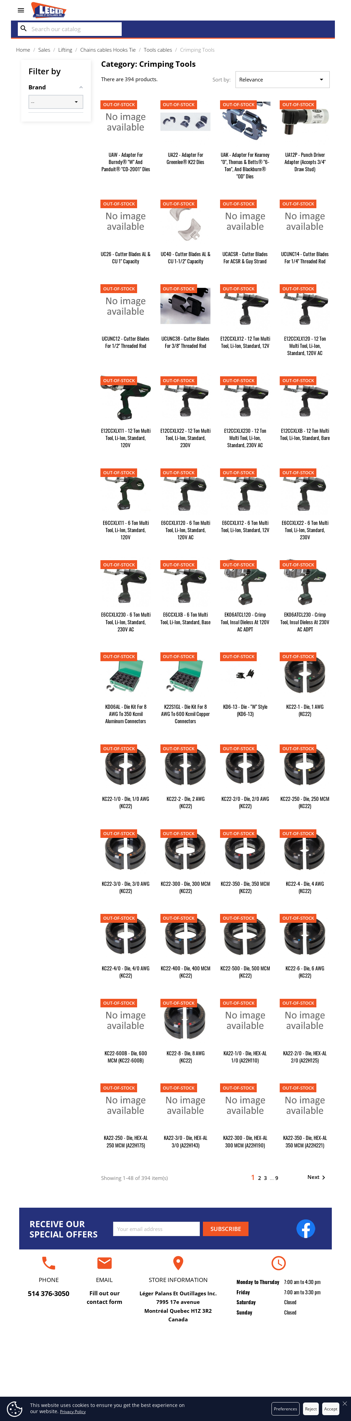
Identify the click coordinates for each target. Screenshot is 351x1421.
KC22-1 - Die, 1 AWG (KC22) (305, 710)
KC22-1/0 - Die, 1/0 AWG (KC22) (125, 802)
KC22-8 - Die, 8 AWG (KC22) (186, 1056)
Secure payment (176, 1385)
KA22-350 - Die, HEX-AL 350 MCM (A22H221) (305, 1141)
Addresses (279, 1385)
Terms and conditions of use (175, 1364)
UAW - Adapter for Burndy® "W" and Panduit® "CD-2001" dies (125, 162)
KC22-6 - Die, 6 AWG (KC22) (305, 971)
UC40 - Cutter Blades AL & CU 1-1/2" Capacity (185, 257)
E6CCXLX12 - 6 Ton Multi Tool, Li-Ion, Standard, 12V (245, 526)
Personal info (279, 1354)
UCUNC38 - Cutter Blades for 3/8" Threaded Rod (185, 342)
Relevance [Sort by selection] (282, 79)
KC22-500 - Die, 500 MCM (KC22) (245, 971)
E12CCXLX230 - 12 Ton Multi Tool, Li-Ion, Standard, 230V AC (245, 438)
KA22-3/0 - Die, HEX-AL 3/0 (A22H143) (185, 1141)
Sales (71, 1375)
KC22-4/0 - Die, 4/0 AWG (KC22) (125, 971)
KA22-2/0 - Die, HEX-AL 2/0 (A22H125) (305, 1056)
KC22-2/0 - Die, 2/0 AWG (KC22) (245, 802)
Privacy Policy (73, 1411)
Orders (279, 1364)
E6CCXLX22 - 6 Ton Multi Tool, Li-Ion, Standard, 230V (305, 530)
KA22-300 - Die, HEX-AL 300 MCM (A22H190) (245, 1141)
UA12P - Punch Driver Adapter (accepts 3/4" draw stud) (305, 162)
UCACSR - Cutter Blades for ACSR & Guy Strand (245, 257)
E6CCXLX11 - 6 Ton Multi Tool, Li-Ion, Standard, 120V (126, 530)
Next (317, 1177)
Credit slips (280, 1375)
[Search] (70, 29)
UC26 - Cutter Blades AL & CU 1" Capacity (125, 257)
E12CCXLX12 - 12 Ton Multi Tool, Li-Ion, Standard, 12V (245, 342)
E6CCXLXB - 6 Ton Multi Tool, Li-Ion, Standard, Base (185, 618)
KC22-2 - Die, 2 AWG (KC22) (186, 802)
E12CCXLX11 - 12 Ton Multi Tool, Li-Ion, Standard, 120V (125, 438)
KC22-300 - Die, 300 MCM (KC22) (185, 887)
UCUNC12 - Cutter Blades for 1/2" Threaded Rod (125, 342)
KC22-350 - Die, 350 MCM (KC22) (245, 887)
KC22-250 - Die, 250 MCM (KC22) (304, 802)
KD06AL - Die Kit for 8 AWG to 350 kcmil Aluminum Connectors (125, 714)
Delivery (175, 1354)
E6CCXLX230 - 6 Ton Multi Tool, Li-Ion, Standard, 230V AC (125, 621)
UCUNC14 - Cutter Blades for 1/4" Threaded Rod (305, 257)
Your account (279, 1341)
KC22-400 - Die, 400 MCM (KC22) (185, 971)
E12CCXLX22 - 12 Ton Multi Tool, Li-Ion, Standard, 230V (185, 438)
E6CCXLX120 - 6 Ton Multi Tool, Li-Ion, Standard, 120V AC (185, 530)
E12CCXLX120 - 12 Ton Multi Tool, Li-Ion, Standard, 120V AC (305, 345)
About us (175, 1375)
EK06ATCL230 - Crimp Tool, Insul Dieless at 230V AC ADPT (304, 621)
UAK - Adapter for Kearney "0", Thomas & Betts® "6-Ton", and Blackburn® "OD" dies (245, 165)
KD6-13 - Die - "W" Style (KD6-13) (245, 710)
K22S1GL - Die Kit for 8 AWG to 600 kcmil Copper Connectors (185, 714)
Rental (71, 1364)
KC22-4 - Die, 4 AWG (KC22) (305, 887)
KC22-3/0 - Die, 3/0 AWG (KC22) (125, 887)
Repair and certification (71, 1354)
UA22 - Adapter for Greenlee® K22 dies (185, 158)
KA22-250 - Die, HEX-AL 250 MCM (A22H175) (126, 1141)
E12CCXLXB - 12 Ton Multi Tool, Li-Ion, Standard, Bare (305, 434)
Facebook (306, 1228)
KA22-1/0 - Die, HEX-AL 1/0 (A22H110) (245, 1056)
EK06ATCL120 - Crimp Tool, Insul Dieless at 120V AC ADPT (245, 621)
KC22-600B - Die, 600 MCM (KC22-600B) (126, 1056)
